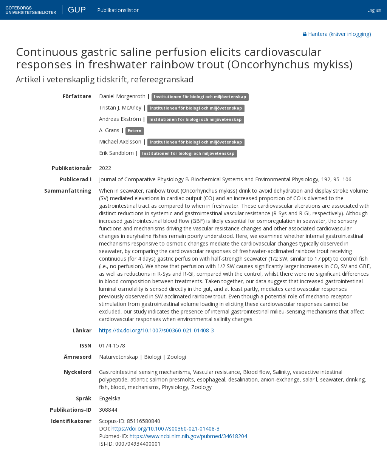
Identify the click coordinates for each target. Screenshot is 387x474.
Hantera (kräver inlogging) (337, 33)
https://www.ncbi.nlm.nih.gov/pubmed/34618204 (188, 436)
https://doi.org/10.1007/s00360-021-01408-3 (165, 428)
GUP (77, 9)
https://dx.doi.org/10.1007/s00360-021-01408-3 (156, 330)
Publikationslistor (118, 10)
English (374, 10)
